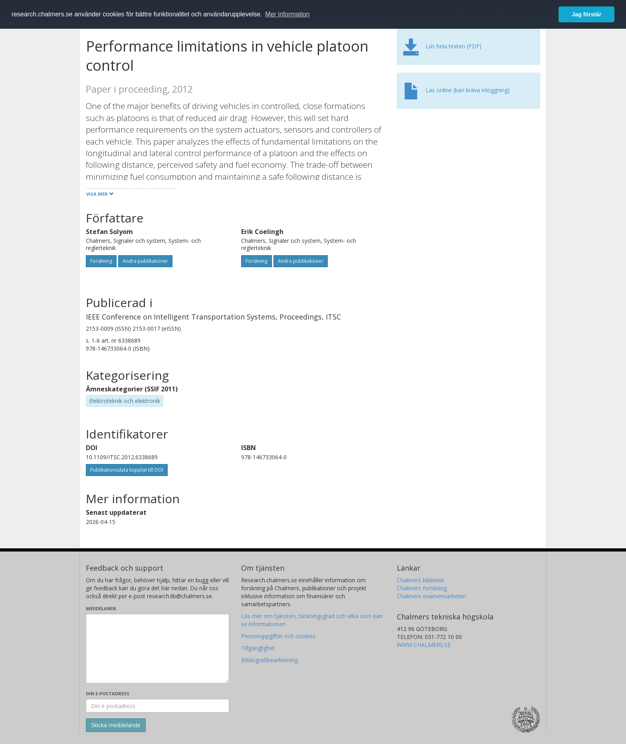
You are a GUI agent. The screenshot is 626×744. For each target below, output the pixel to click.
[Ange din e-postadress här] (157, 705)
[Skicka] (116, 725)
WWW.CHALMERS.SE (424, 645)
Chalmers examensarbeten (431, 596)
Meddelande (101, 608)
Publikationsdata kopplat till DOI (126, 469)
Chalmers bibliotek (420, 580)
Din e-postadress (107, 693)
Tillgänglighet (258, 648)
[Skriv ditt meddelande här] (157, 648)
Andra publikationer (145, 261)
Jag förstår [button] (586, 14)
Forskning (101, 261)
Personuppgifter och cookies (278, 636)
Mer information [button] (287, 14)
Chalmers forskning (422, 588)
